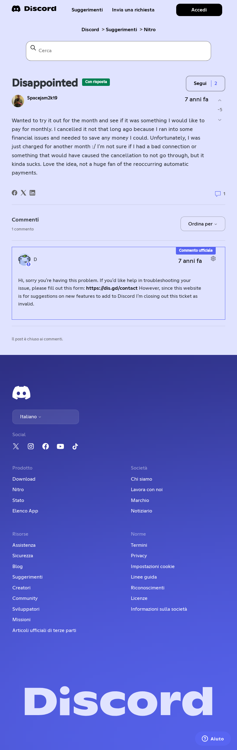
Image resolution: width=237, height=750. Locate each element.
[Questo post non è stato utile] (219, 120)
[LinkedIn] (32, 193)
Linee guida (144, 577)
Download (23, 479)
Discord (90, 29)
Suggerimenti (87, 9)
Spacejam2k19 (42, 98)
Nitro (150, 29)
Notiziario (141, 510)
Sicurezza (22, 555)
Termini (139, 545)
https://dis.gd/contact (112, 288)
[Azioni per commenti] (213, 258)
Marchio (140, 500)
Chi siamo (141, 479)
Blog (17, 566)
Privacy (139, 555)
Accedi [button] (199, 9)
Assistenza (23, 545)
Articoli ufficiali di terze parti (44, 630)
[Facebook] (14, 193)
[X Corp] (23, 193)
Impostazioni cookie (153, 566)
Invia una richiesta (133, 9)
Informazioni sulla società (159, 609)
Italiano (31, 416)
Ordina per (203, 223)
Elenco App (25, 510)
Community (25, 598)
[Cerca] (118, 51)
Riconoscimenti (147, 587)
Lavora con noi (147, 489)
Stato (18, 500)
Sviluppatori (26, 609)
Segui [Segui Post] (200, 83)
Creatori (21, 587)
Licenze (139, 598)
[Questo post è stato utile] (219, 100)
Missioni (21, 619)
